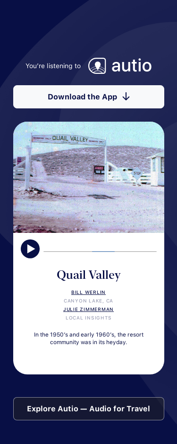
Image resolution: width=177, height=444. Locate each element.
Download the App (89, 96)
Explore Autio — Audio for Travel (88, 408)
